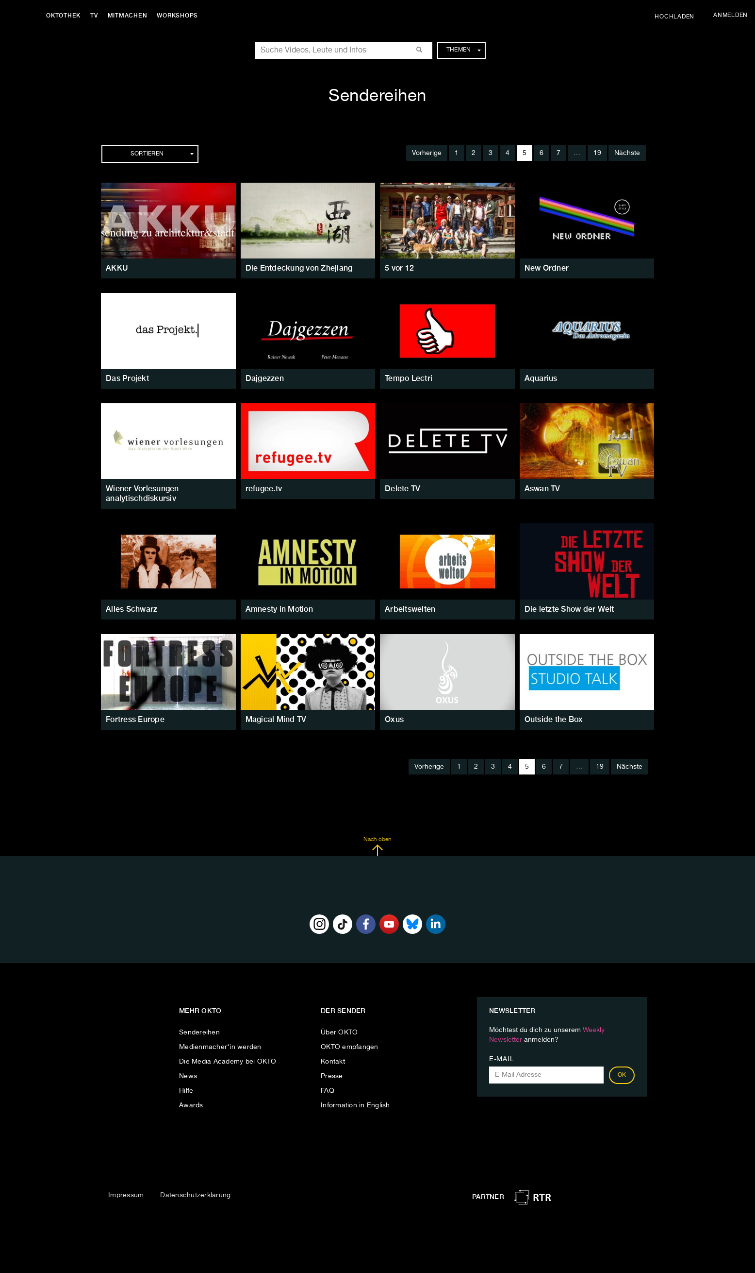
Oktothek (63, 15)
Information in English (355, 1105)
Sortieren (162, 154)
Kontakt (333, 1061)
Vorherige (427, 153)
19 (597, 153)
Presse (332, 1076)
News (188, 1076)
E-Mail (501, 1059)
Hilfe (186, 1090)
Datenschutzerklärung (195, 1195)
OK (622, 1075)
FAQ (327, 1090)
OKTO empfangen (349, 1047)
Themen (463, 50)
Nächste (627, 153)
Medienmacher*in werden (220, 1047)
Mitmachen (128, 15)
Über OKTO (339, 1032)
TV (94, 15)
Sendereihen (199, 1032)
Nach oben (377, 846)
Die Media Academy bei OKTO (228, 1061)
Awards (191, 1105)
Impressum (126, 1195)
